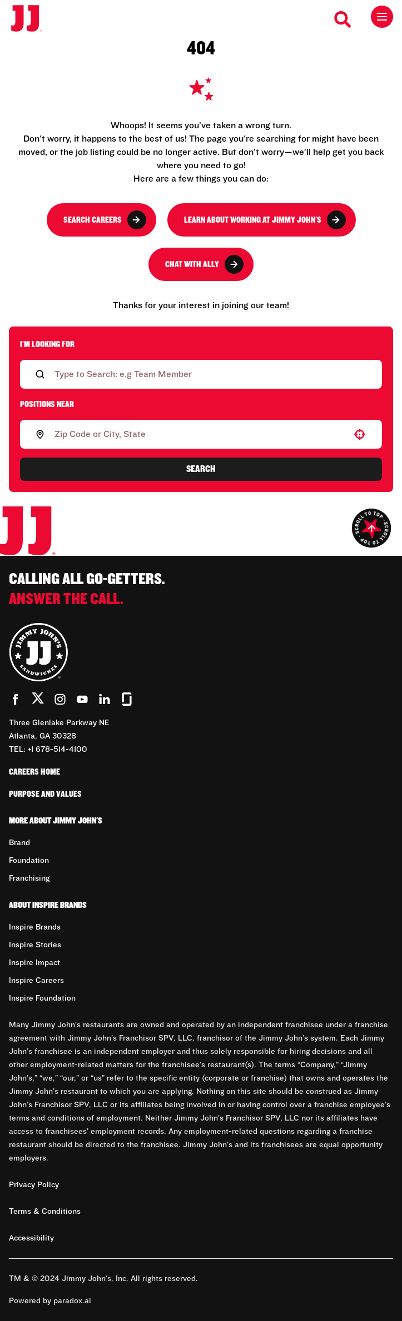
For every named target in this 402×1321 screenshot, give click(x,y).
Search (201, 469)
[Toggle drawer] (382, 17)
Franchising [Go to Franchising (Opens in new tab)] (29, 878)
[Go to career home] (32, 19)
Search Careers (104, 219)
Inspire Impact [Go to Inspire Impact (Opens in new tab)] (34, 963)
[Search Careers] (343, 19)
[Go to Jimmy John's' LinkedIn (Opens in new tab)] (104, 699)
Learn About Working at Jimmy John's (265, 219)
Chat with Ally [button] (204, 264)
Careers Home (34, 771)
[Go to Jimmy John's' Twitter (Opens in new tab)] (37, 700)
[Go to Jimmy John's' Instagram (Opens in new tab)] (60, 699)
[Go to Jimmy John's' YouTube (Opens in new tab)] (82, 699)
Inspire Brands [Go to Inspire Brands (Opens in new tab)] (35, 927)
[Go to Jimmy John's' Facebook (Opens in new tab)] (15, 699)
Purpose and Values (45, 794)
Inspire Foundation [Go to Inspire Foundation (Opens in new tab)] (42, 998)
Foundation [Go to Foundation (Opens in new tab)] (29, 861)
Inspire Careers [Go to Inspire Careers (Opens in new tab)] (36, 981)
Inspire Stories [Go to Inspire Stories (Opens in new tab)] (35, 945)
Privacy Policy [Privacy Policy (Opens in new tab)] (34, 1185)
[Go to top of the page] (371, 528)
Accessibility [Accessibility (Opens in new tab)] (31, 1238)
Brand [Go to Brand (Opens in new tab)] (19, 843)
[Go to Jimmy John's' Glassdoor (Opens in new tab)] (126, 699)
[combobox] (198, 434)
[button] (359, 434)
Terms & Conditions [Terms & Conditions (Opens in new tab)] (45, 1211)
